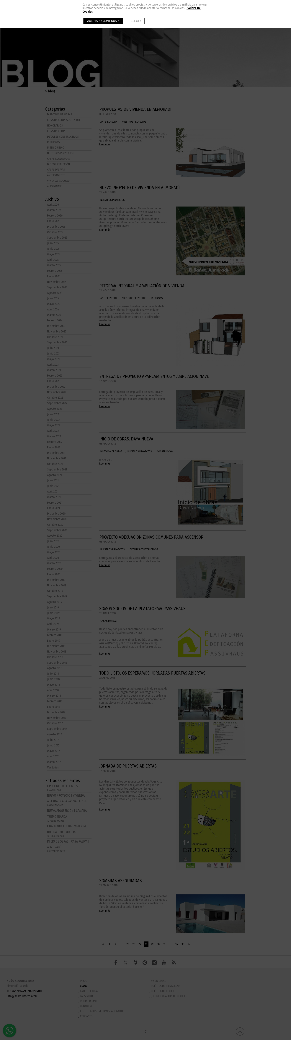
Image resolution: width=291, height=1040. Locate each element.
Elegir (136, 20)
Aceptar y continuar (103, 20)
